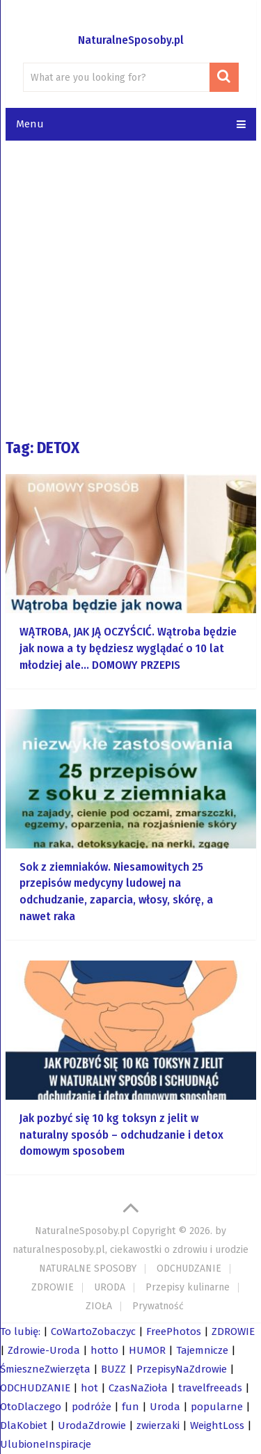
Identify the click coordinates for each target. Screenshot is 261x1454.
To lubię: (20, 1331)
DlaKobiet (23, 1425)
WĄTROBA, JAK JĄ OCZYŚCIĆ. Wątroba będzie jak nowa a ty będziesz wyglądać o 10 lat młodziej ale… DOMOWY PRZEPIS (128, 648)
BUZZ (113, 1369)
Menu (30, 124)
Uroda (165, 1406)
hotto (104, 1350)
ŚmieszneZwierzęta (45, 1369)
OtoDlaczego (30, 1406)
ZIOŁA (99, 1306)
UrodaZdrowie (92, 1425)
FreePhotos (173, 1331)
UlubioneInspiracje (45, 1444)
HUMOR (147, 1350)
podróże (91, 1406)
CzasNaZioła (138, 1388)
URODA (109, 1287)
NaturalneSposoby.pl (131, 40)
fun (130, 1406)
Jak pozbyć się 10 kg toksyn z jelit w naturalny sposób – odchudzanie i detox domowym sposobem (121, 1135)
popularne (217, 1406)
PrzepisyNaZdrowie (181, 1369)
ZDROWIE (52, 1287)
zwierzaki (158, 1425)
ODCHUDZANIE (189, 1268)
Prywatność (158, 1306)
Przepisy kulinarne (187, 1287)
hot (89, 1388)
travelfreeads (210, 1388)
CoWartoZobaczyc (93, 1331)
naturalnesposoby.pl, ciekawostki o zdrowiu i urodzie (130, 1250)
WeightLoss (217, 1425)
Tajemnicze (202, 1350)
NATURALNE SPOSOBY (87, 1268)
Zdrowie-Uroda (44, 1350)
